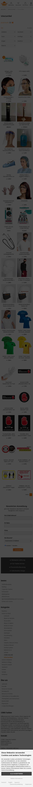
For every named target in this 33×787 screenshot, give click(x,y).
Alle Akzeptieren (16, 773)
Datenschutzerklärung (16, 784)
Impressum (28, 784)
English (10, 782)
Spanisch (17, 782)
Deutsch (3, 782)
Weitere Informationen (16, 778)
